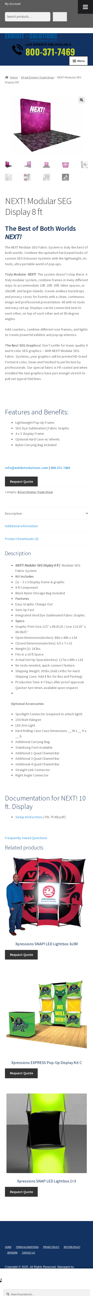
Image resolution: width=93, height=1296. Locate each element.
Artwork (12, 1252)
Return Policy (72, 1247)
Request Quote (21, 481)
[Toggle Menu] (85, 7)
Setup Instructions (29, 817)
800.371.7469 (60, 468)
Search (60, 17)
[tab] (46, 513)
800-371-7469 (50, 51)
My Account (13, 4)
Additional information (21, 526)
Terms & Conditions (27, 1247)
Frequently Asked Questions (26, 838)
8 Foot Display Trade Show (37, 77)
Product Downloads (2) (21, 539)
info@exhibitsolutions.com (26, 468)
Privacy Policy (51, 1247)
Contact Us (28, 1252)
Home (14, 77)
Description (13, 513)
